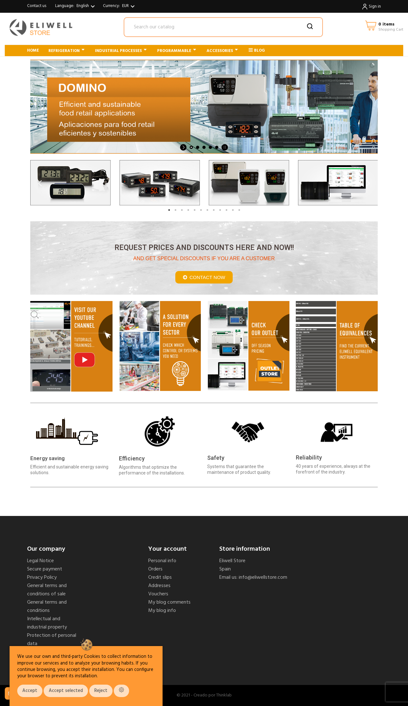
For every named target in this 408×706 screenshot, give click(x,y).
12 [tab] (239, 210)
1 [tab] (169, 210)
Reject (100, 691)
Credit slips (160, 577)
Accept (29, 691)
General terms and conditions (47, 606)
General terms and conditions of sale (47, 590)
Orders (155, 569)
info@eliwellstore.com (263, 577)
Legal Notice (40, 561)
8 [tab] (213, 210)
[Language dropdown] (86, 6)
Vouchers (158, 594)
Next (368, 182)
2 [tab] (175, 210)
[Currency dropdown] (129, 6)
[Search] (223, 27)
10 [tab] (226, 210)
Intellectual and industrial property (47, 623)
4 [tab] (188, 210)
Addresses (159, 586)
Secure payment (44, 569)
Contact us (36, 6)
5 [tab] (194, 210)
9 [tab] (220, 210)
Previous (40, 182)
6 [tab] (201, 210)
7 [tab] (207, 210)
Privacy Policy (42, 577)
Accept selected (66, 691)
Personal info (162, 561)
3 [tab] (181, 210)
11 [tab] (232, 210)
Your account (167, 549)
